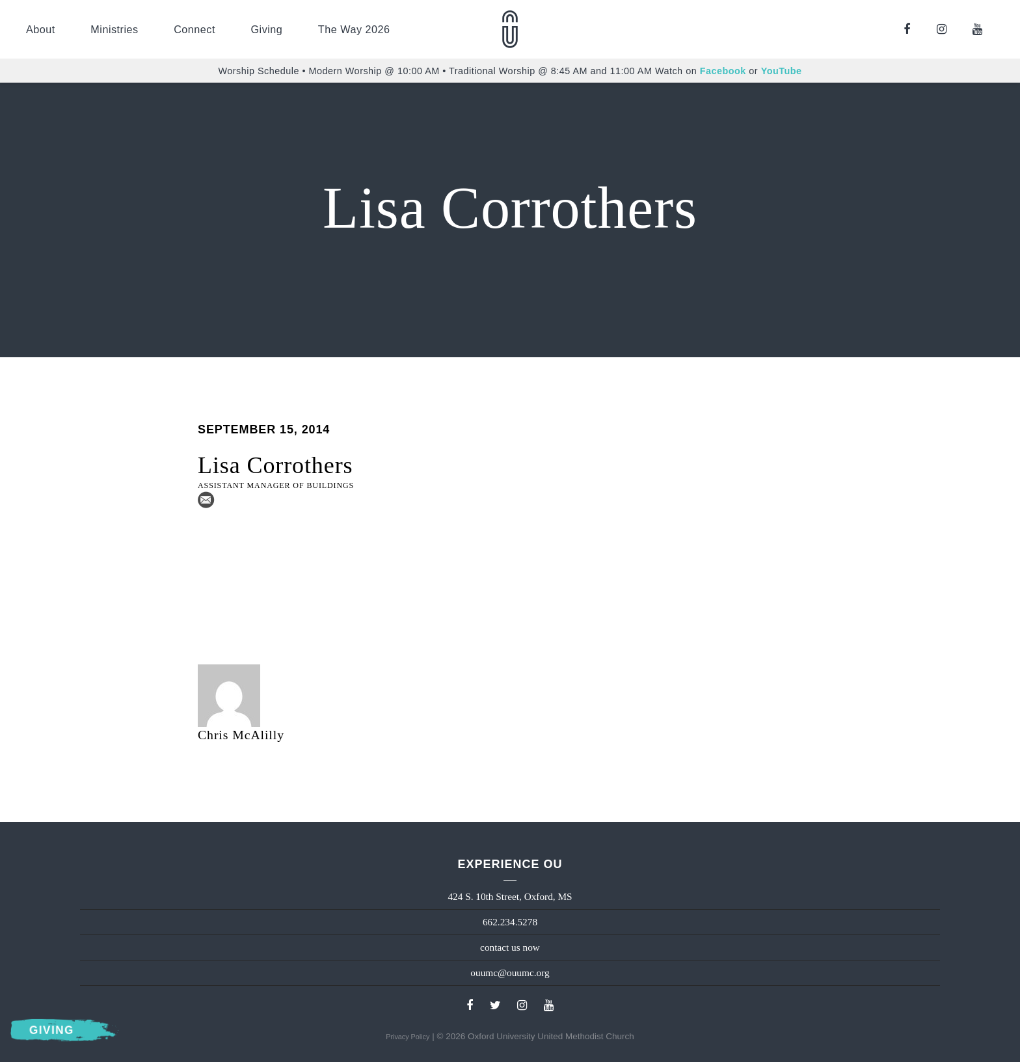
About (40, 29)
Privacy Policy (407, 1037)
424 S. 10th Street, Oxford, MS (510, 896)
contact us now (510, 947)
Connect (194, 29)
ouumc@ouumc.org (509, 972)
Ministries (114, 29)
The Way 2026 (354, 29)
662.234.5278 (510, 921)
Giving (266, 29)
